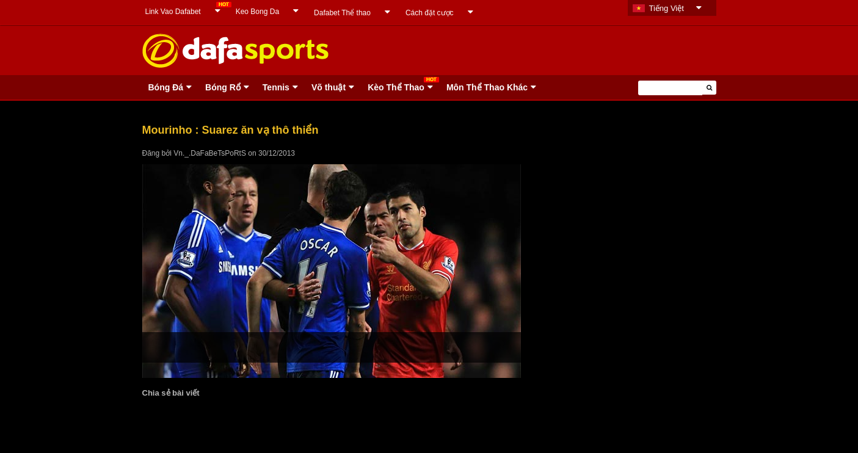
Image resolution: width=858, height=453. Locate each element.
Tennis (276, 87)
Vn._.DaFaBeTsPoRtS (209, 153)
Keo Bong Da (257, 11)
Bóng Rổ (223, 87)
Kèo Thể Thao (396, 87)
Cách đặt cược (429, 13)
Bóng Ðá (166, 87)
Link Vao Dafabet (173, 11)
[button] (709, 88)
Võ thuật (328, 87)
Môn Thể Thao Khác (487, 87)
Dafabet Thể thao (342, 13)
